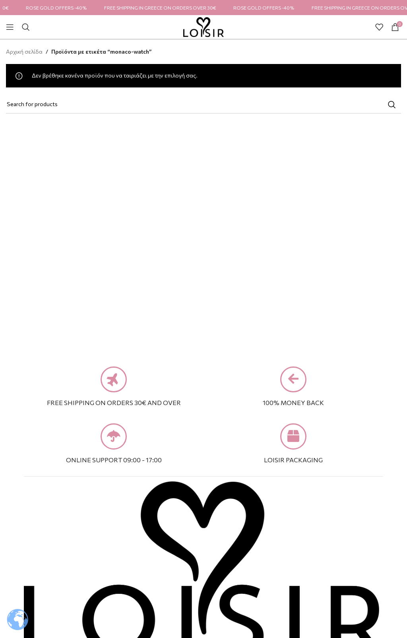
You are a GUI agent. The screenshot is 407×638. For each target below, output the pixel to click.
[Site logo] (203, 26)
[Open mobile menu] (10, 27)
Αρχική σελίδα (24, 51)
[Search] (26, 27)
